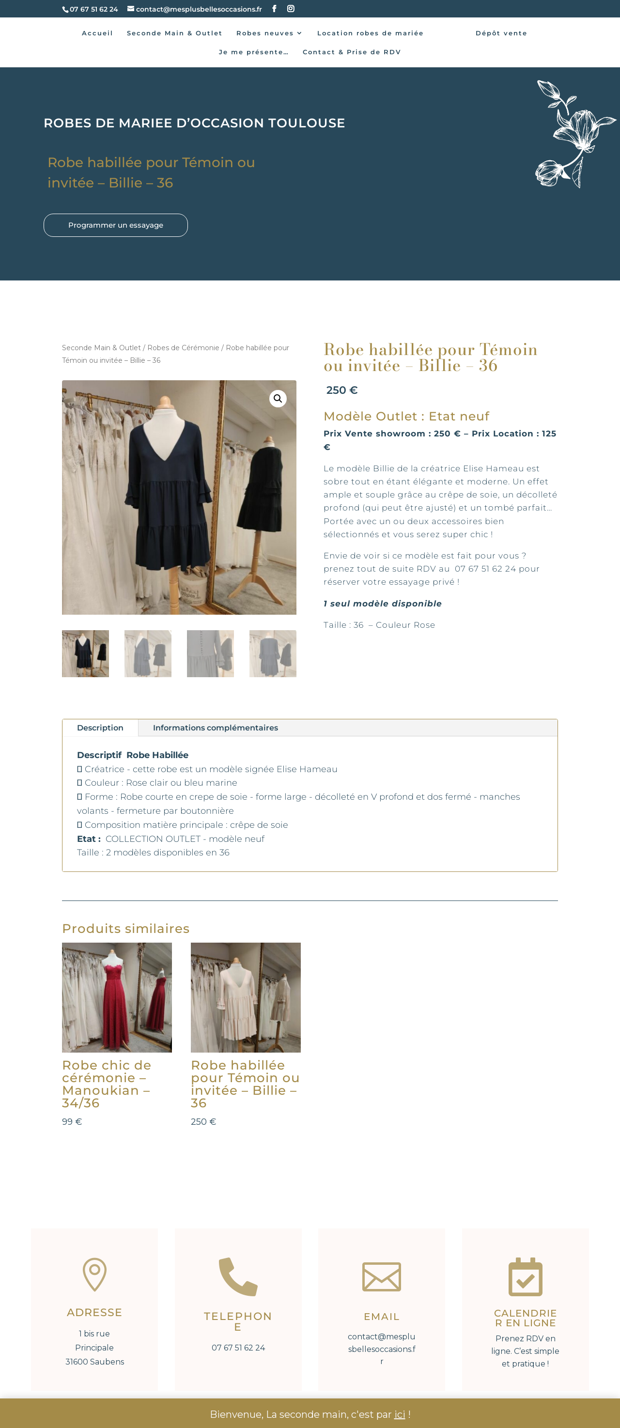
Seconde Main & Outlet (101, 347)
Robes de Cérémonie (183, 347)
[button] (278, 398)
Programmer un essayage (115, 225)
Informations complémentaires (215, 727)
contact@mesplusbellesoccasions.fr (382, 1349)
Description (100, 727)
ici (399, 1414)
